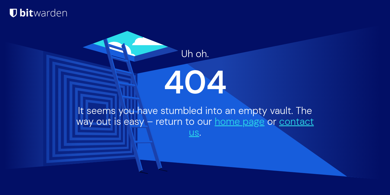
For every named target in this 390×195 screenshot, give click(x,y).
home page (240, 121)
